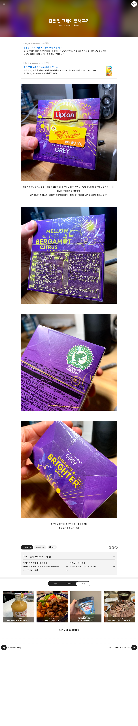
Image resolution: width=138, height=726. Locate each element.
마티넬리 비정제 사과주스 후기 (35, 637)
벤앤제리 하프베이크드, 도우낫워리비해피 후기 (41, 641)
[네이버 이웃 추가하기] (52, 622)
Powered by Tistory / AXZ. (17, 722)
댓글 (55, 658)
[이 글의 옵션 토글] (31, 622)
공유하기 (69, 658)
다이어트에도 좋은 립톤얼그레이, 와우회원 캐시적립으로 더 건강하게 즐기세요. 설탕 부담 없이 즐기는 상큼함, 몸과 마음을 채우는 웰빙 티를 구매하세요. (66, 52)
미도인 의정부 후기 (77, 637)
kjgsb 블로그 (4, 722)
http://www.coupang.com (34, 44)
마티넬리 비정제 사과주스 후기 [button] (18, 681)
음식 (32, 631)
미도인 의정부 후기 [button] (52, 681)
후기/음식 (77, 25)
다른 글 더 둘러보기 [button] (67, 704)
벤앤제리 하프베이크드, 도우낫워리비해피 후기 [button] (86, 681)
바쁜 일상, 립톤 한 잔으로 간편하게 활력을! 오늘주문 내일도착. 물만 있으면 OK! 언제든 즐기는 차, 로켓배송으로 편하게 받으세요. (60, 72)
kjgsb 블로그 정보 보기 (134, 4)
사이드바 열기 (4, 4)
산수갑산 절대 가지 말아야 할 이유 (83, 641)
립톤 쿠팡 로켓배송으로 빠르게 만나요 (41, 67)
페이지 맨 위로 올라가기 (134, 722)
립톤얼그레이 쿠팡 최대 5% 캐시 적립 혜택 (43, 47)
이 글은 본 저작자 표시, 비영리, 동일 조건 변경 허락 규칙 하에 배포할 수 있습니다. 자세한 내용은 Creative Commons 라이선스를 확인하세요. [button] (113, 622)
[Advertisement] (69, 99)
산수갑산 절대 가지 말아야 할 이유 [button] (119, 681)
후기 (25, 631)
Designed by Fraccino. (122, 722)
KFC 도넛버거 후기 (30, 644)
